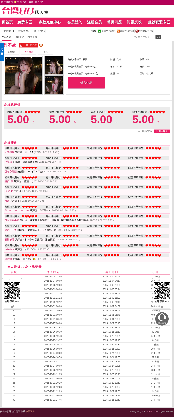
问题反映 (134, 22)
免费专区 (24, 22)
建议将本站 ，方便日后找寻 (22, 2)
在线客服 (30, 411)
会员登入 (74, 22)
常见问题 (114, 22)
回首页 (7, 22)
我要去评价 (162, 131)
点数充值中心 (50, 22)
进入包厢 (86, 82)
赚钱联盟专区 (159, 22)
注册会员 (94, 22)
